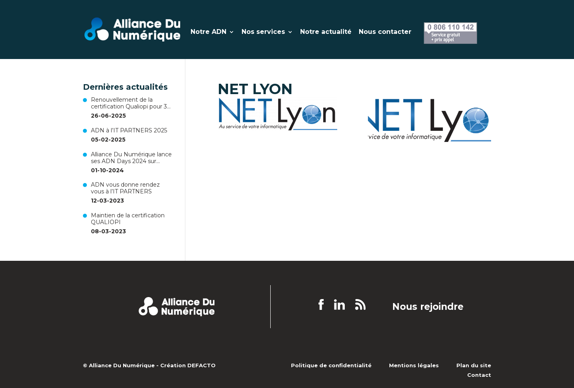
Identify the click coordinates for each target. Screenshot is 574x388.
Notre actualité (326, 32)
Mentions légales (414, 365)
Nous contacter (385, 32)
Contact (479, 375)
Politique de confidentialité (331, 365)
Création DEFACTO (188, 365)
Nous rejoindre (428, 307)
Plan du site (473, 365)
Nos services (263, 32)
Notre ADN (208, 32)
